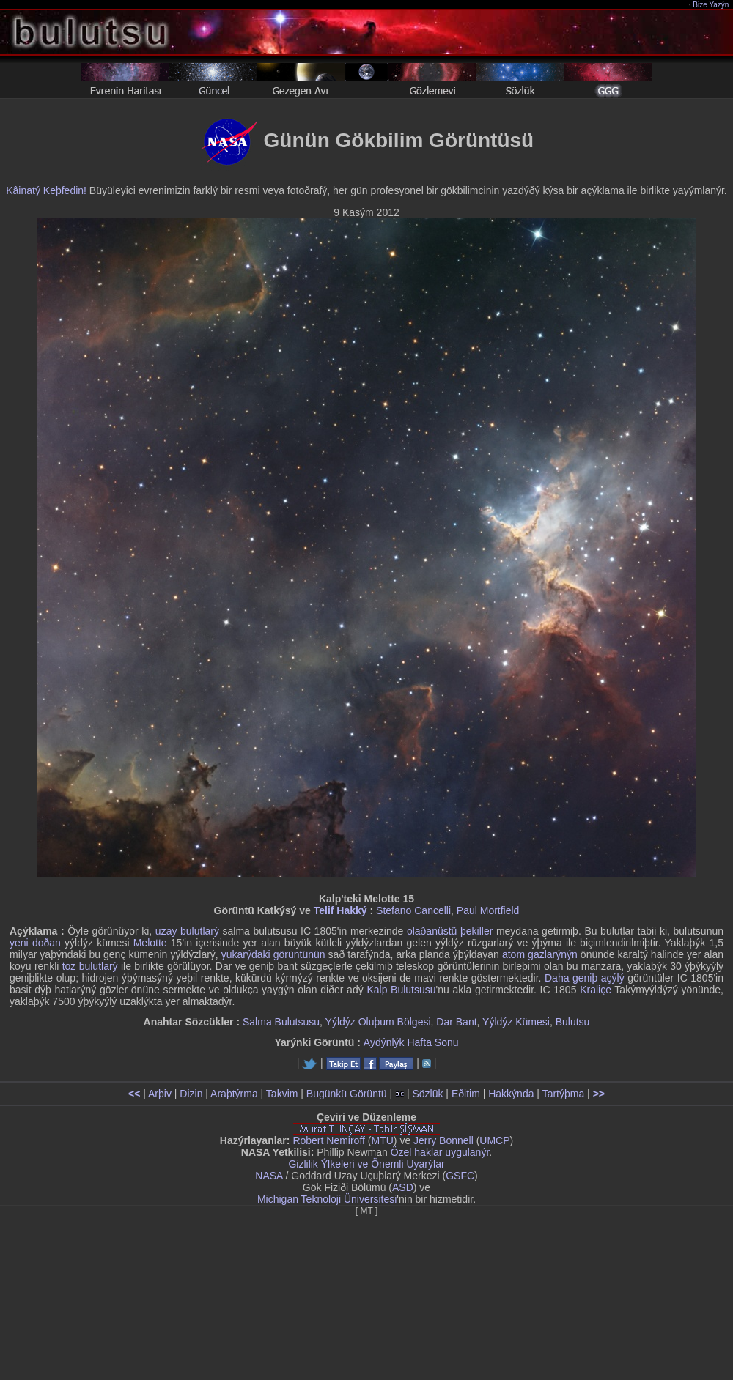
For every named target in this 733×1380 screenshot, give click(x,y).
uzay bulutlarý (187, 931)
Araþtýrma (234, 1093)
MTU (383, 1140)
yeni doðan (35, 943)
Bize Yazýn (711, 5)
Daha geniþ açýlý (585, 978)
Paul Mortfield (488, 910)
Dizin (191, 1093)
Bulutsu (573, 1022)
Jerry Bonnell (443, 1140)
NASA (268, 1175)
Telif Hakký (340, 910)
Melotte (150, 943)
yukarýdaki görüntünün (273, 954)
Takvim (282, 1093)
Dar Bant (456, 1022)
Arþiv (160, 1093)
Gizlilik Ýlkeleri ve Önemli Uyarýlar (366, 1164)
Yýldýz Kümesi (516, 1022)
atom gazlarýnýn (540, 954)
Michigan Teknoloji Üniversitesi (327, 1199)
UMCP (494, 1140)
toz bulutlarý (90, 966)
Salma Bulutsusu (281, 1022)
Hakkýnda (511, 1093)
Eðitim (466, 1093)
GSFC (460, 1175)
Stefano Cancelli (413, 910)
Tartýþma (563, 1093)
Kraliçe (595, 989)
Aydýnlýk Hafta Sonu (411, 1042)
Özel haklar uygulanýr (440, 1152)
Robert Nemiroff (328, 1140)
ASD (402, 1187)
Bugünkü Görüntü (346, 1093)
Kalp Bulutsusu (400, 989)
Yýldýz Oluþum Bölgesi (378, 1022)
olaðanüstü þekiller (450, 931)
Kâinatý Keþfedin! (46, 190)
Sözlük (427, 1093)
